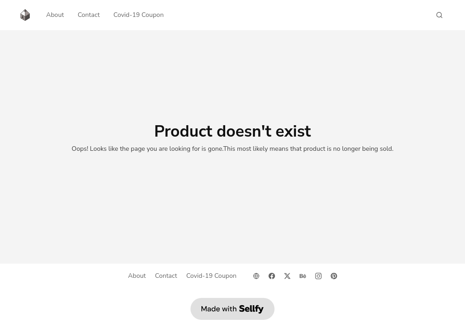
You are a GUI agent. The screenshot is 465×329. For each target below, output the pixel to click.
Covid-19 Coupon (138, 14)
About (55, 14)
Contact (89, 14)
